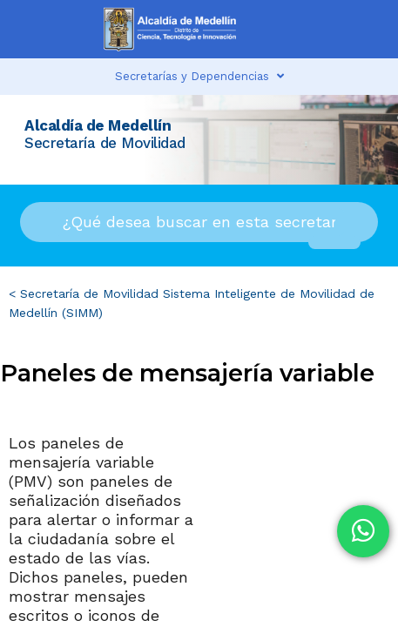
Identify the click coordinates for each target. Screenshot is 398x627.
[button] (304, 29)
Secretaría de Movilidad (89, 293)
